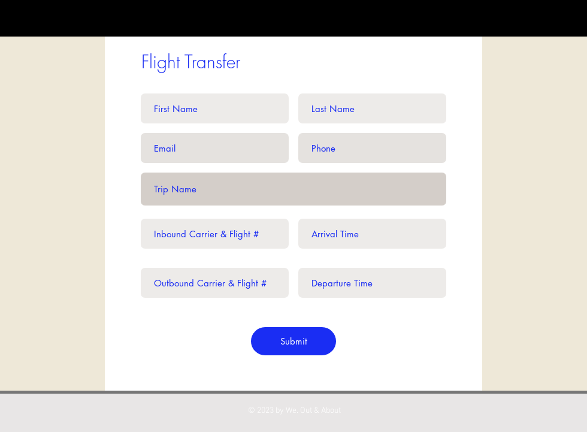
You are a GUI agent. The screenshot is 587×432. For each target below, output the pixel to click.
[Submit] (293, 341)
